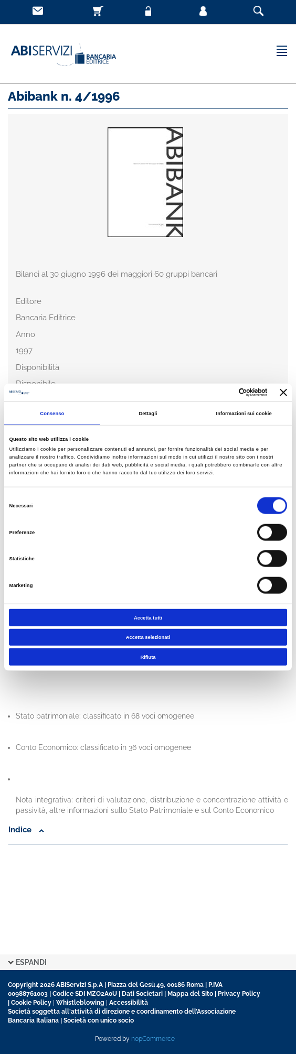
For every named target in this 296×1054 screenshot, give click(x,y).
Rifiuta (147, 656)
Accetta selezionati (148, 637)
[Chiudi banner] (283, 392)
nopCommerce (153, 1038)
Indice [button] (26, 829)
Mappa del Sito (190, 993)
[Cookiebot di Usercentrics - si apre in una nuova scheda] (222, 392)
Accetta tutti (148, 617)
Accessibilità (128, 1002)
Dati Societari (142, 993)
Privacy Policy (239, 993)
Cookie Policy (31, 1002)
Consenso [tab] (52, 413)
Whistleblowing (80, 1002)
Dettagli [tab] (148, 413)
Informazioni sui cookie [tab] (244, 413)
